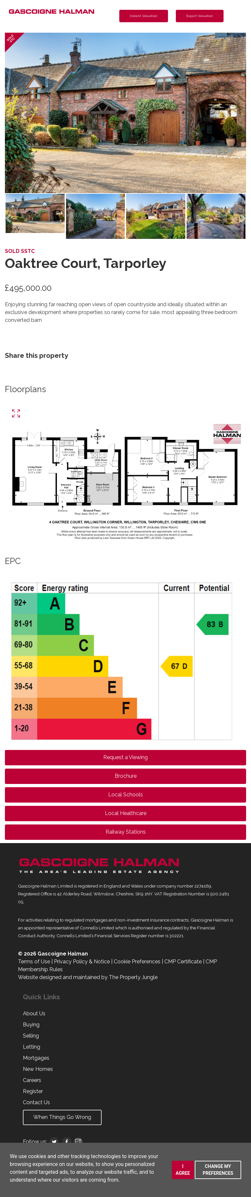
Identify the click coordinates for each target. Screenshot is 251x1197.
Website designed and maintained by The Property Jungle (88, 977)
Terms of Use (34, 961)
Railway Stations (126, 832)
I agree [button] (183, 1170)
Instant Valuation (144, 16)
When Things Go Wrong (62, 1117)
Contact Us (36, 1102)
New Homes (38, 1069)
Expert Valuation (199, 16)
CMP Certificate (183, 961)
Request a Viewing (125, 757)
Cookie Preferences (137, 961)
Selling (31, 1036)
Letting (31, 1047)
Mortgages (36, 1058)
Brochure (126, 776)
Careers (32, 1080)
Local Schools (125, 794)
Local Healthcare (125, 813)
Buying (31, 1025)
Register (33, 1091)
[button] (23, 113)
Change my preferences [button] (218, 1170)
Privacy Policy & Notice (82, 961)
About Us (34, 1013)
